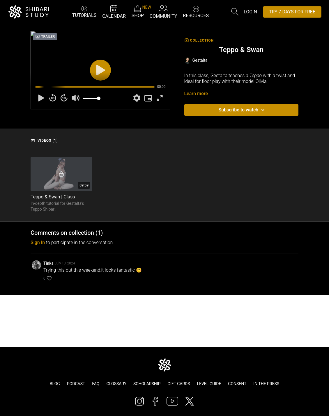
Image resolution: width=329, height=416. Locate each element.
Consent (237, 383)
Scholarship (146, 383)
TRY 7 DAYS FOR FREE (292, 12)
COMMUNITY (163, 11)
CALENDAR (114, 11)
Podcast (76, 383)
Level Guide (209, 383)
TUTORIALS (84, 11)
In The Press (266, 383)
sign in (38, 242)
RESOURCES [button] (196, 11)
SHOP (138, 11)
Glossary (116, 383)
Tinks (48, 263)
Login (250, 12)
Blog (55, 383)
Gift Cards (178, 383)
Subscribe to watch (242, 109)
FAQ (95, 383)
